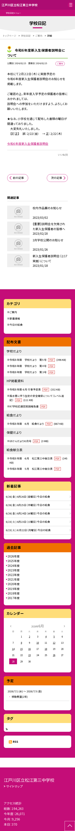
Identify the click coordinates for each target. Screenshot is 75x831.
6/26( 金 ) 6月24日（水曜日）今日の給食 (28, 513)
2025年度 (14, 561)
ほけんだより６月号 (29, 441)
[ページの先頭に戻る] (70, 826)
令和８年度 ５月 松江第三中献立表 (35, 469)
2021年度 (14, 579)
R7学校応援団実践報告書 (28, 406)
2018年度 (14, 593)
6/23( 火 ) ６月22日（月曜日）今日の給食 (28, 530)
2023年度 (14, 570)
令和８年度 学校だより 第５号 (38, 360)
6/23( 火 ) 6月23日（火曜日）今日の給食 (28, 522)
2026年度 (14, 556)
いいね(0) (63, 154)
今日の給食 (16, 325)
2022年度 (14, 575)
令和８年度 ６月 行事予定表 (35, 389)
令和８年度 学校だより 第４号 (32, 366)
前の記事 (18, 178)
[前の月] (10, 625)
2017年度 (14, 598)
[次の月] (64, 625)
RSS (15, 742)
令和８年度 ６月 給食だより (36, 424)
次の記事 (56, 178)
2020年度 (14, 584)
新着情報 (15, 318)
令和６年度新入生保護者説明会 (27, 143)
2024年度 (14, 566)
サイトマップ (14, 786)
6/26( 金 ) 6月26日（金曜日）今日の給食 (28, 496)
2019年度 (14, 589)
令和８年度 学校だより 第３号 (32, 372)
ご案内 (13, 312)
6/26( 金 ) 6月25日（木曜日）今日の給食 (28, 505)
